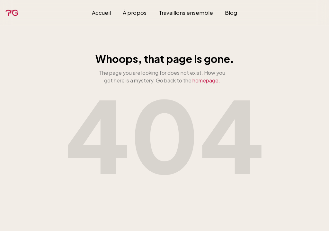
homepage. (206, 80)
